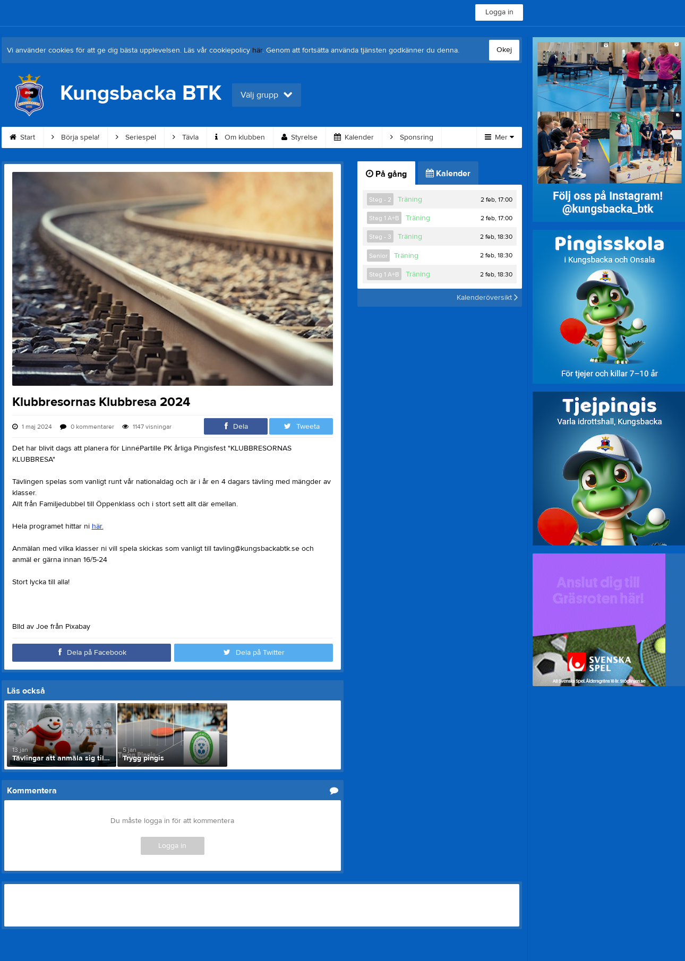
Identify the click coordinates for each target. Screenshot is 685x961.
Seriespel (136, 137)
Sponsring (411, 137)
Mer (499, 137)
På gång (386, 174)
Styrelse (299, 137)
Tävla (186, 137)
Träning (410, 199)
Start (22, 137)
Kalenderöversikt (487, 297)
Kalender (354, 137)
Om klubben (240, 137)
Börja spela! (75, 137)
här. (98, 526)
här (257, 50)
